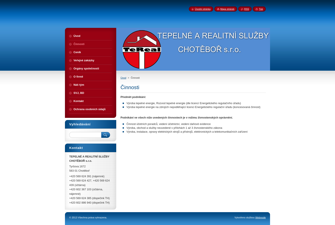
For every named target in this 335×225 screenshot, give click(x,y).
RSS (246, 9)
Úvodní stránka (202, 9)
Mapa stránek (227, 9)
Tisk (261, 9)
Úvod (123, 77)
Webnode (260, 217)
